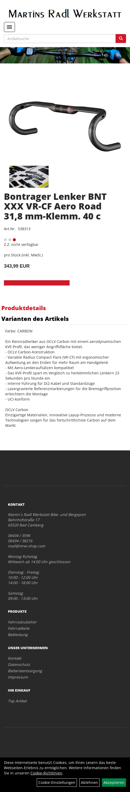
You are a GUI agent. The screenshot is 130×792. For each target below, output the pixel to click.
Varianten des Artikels (35, 318)
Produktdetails (23, 308)
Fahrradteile (18, 628)
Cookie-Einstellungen (56, 782)
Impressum (18, 677)
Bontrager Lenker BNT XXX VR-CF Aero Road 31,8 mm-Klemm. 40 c (55, 206)
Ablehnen (89, 782)
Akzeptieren (113, 782)
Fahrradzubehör (22, 621)
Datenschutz (19, 664)
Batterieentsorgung (25, 670)
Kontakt (14, 658)
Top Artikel (17, 700)
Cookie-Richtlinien (46, 773)
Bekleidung (18, 634)
